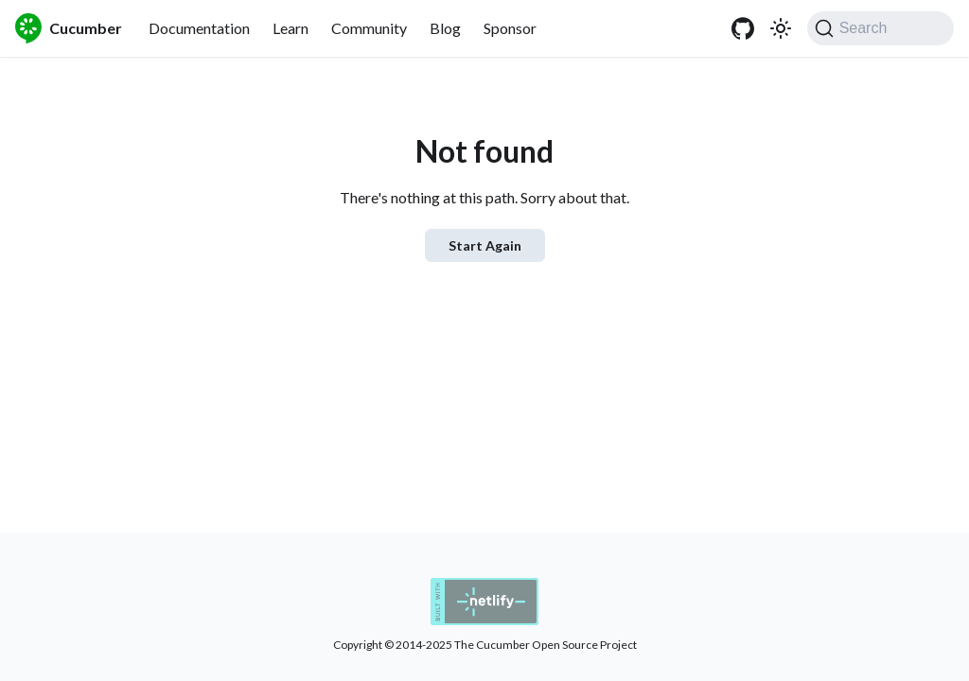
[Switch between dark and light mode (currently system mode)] (781, 28)
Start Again (485, 245)
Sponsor (510, 28)
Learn (290, 28)
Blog (445, 28)
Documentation (199, 28)
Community (369, 28)
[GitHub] (743, 28)
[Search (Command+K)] (880, 28)
